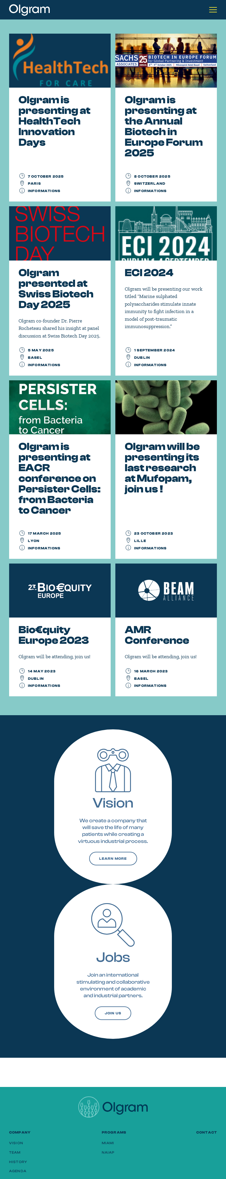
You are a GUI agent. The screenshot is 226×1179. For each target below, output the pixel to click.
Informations (44, 191)
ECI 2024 (149, 273)
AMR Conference (157, 635)
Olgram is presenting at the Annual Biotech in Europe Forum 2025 (164, 126)
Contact (206, 1132)
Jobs (113, 957)
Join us (113, 1013)
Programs (114, 1132)
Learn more (113, 859)
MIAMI (108, 1143)
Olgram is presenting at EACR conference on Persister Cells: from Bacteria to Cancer (60, 478)
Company (20, 1132)
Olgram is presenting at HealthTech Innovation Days (54, 121)
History (18, 1162)
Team (15, 1152)
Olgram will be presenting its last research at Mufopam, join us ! (162, 468)
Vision (113, 803)
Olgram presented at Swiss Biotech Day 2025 (56, 289)
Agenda (17, 1171)
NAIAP (108, 1152)
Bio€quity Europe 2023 (54, 635)
